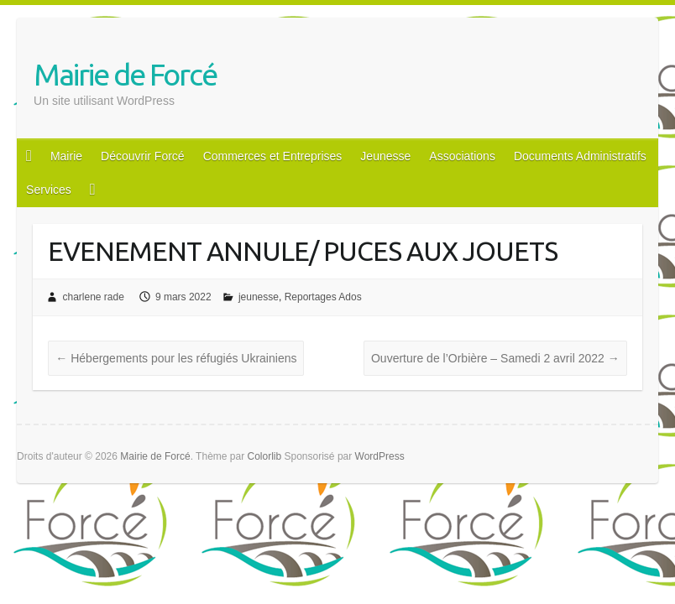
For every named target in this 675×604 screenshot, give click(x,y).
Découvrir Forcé (143, 156)
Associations (462, 156)
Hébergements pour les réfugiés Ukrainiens (175, 358)
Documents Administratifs (580, 156)
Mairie (66, 156)
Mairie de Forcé (125, 74)
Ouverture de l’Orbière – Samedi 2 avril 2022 (495, 358)
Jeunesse (385, 156)
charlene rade (92, 297)
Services (48, 189)
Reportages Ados (323, 297)
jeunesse (258, 297)
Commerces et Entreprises (273, 156)
